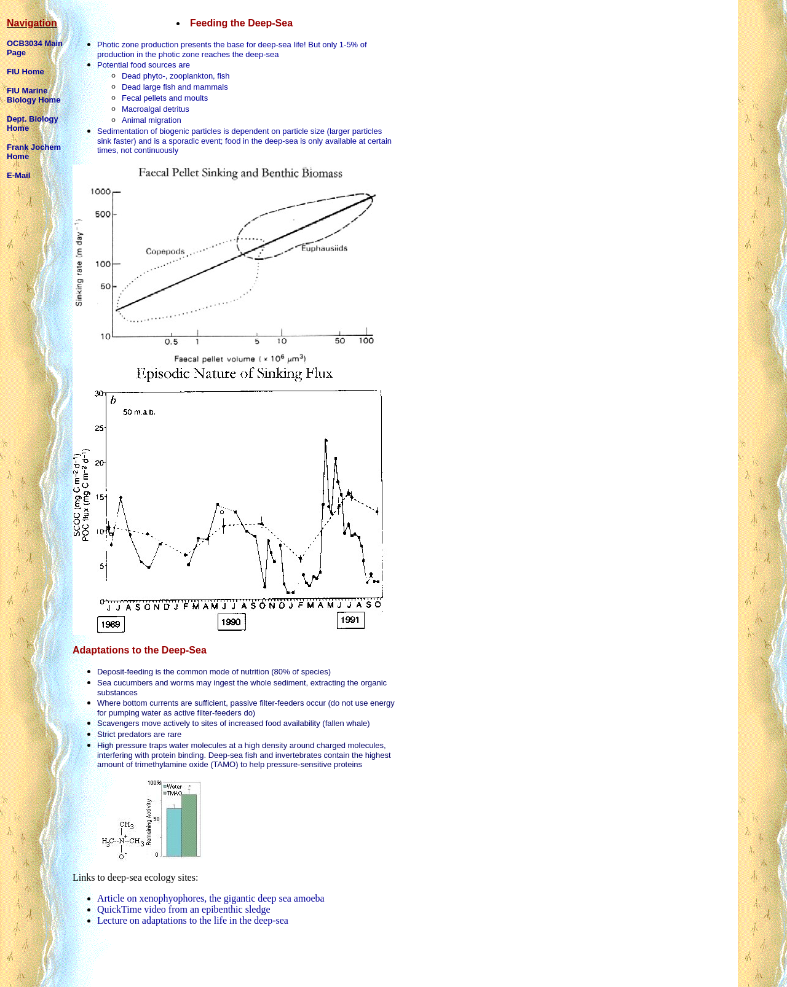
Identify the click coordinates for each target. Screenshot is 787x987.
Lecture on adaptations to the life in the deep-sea (192, 920)
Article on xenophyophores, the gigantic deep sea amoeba (211, 898)
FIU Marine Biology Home (33, 95)
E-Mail (18, 175)
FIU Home (25, 71)
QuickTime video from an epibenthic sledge (184, 909)
